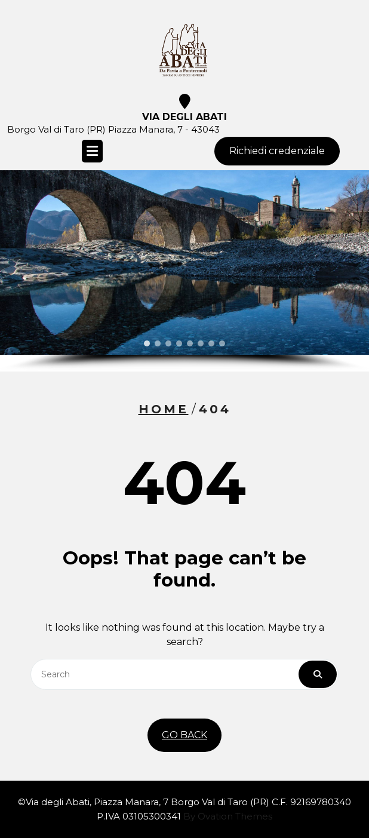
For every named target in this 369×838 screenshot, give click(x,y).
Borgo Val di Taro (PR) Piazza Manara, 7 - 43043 (113, 129)
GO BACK (184, 735)
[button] (147, 343)
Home (164, 409)
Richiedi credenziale (277, 150)
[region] (184, 271)
